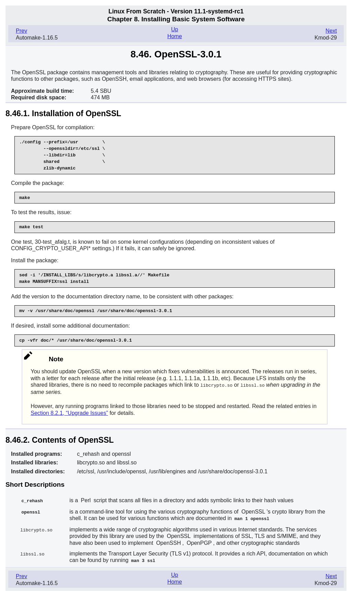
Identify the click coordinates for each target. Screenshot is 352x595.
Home (174, 36)
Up (174, 29)
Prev (21, 31)
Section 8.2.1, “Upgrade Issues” (69, 413)
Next (331, 31)
